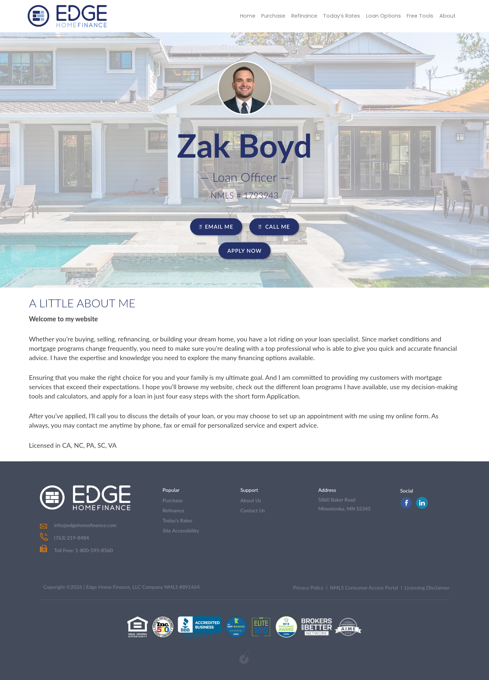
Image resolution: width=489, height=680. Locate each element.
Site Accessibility (181, 530)
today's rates (178, 520)
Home (239, 16)
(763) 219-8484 (71, 538)
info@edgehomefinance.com (85, 525)
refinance (173, 510)
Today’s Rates (338, 16)
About (447, 16)
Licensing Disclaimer (427, 587)
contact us (252, 510)
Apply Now (244, 250)
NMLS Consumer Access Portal (364, 587)
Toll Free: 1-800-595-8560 (76, 550)
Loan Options (380, 16)
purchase (173, 500)
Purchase (266, 16)
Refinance (298, 16)
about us (250, 500)
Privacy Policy (308, 587)
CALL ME (274, 226)
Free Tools (418, 16)
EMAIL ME (216, 226)
